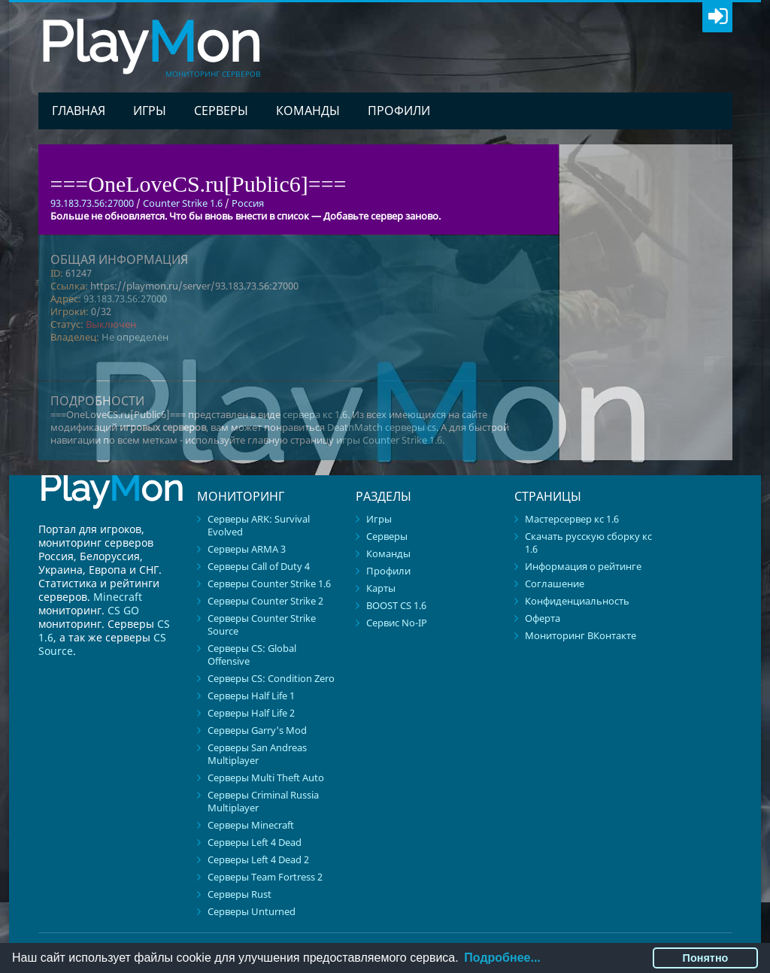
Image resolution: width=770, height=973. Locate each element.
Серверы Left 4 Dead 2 (258, 859)
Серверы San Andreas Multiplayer (257, 754)
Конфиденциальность (577, 601)
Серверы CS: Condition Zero (271, 678)
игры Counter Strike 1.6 (389, 440)
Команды (308, 110)
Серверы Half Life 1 (251, 695)
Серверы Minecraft (251, 825)
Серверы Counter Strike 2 (265, 601)
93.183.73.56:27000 (125, 298)
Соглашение (554, 583)
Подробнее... (502, 957)
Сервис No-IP (396, 622)
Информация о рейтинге (583, 566)
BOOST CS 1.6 (396, 605)
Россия (248, 203)
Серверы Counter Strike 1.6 (269, 583)
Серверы (221, 110)
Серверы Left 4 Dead (255, 842)
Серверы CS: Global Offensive (252, 654)
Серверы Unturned (252, 911)
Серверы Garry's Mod (257, 730)
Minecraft (117, 597)
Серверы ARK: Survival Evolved (259, 525)
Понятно (706, 958)
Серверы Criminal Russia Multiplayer (263, 801)
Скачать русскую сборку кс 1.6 (588, 542)
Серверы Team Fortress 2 (265, 877)
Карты (381, 588)
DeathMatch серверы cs (381, 427)
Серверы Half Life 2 (251, 713)
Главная (78, 110)
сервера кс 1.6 (315, 414)
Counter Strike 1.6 (183, 203)
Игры (149, 110)
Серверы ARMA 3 (247, 549)
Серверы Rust (239, 894)
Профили (399, 110)
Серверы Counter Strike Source (262, 624)
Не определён (135, 337)
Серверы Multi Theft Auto (266, 777)
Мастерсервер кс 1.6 (572, 519)
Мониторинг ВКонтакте (580, 635)
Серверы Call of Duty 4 (259, 566)
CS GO (123, 610)
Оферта (542, 618)
